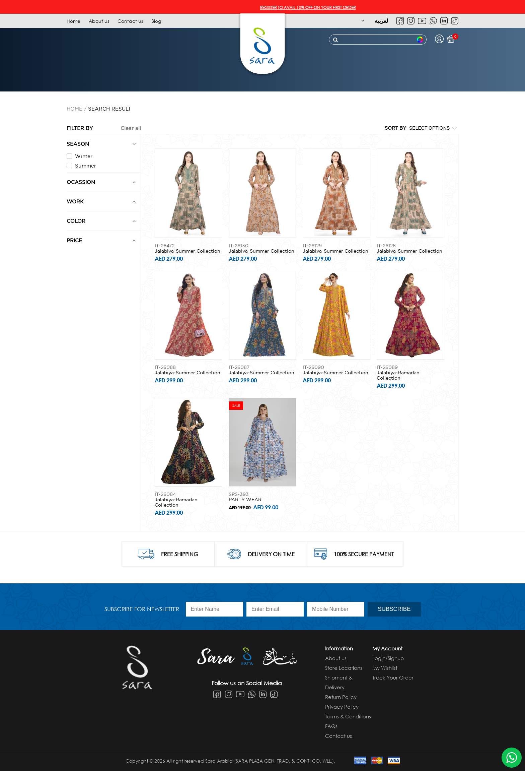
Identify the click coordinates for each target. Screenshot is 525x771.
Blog (156, 21)
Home (73, 21)
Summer (81, 166)
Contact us (130, 21)
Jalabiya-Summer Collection (187, 251)
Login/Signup (388, 658)
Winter (80, 156)
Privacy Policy (342, 706)
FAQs (331, 726)
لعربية (381, 20)
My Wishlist (384, 667)
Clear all (131, 128)
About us (99, 21)
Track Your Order (393, 677)
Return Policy (341, 697)
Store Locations (343, 667)
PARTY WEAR (245, 499)
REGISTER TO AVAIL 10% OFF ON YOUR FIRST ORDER (315, 7)
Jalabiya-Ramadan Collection (398, 375)
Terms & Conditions (348, 716)
